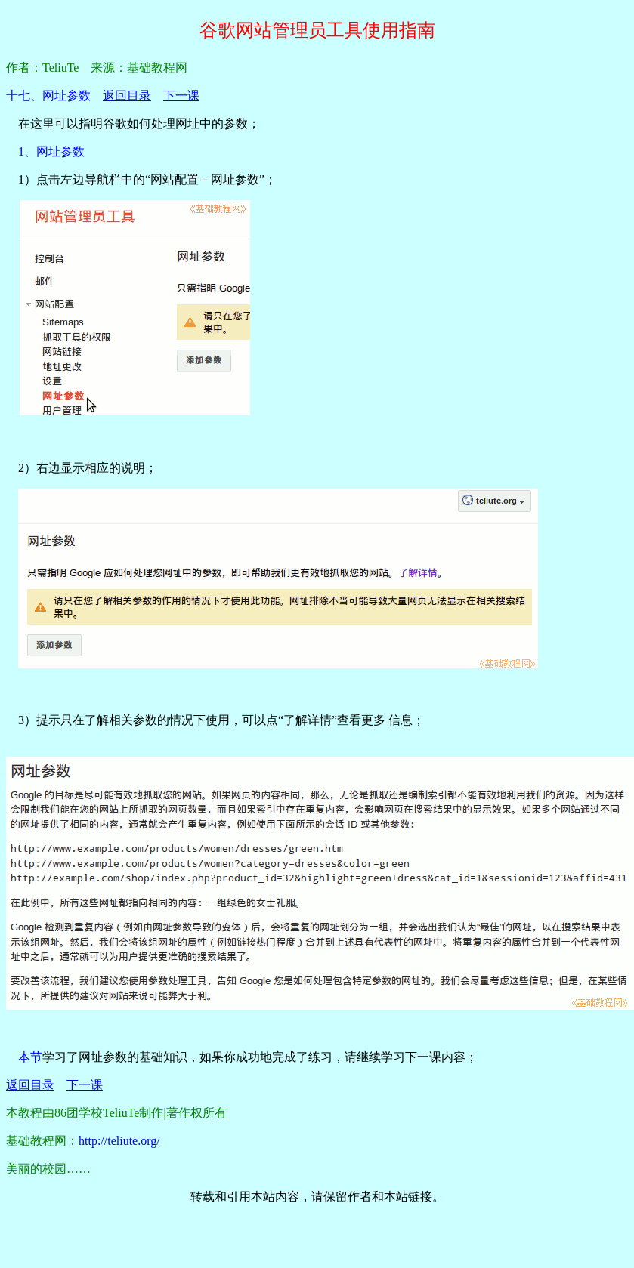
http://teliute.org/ (119, 1140)
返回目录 (127, 95)
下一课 (181, 95)
